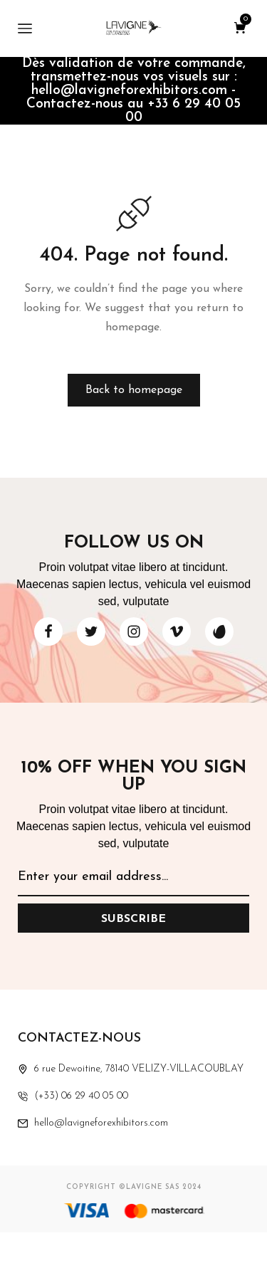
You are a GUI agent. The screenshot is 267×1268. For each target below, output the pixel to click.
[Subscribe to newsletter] (133, 918)
